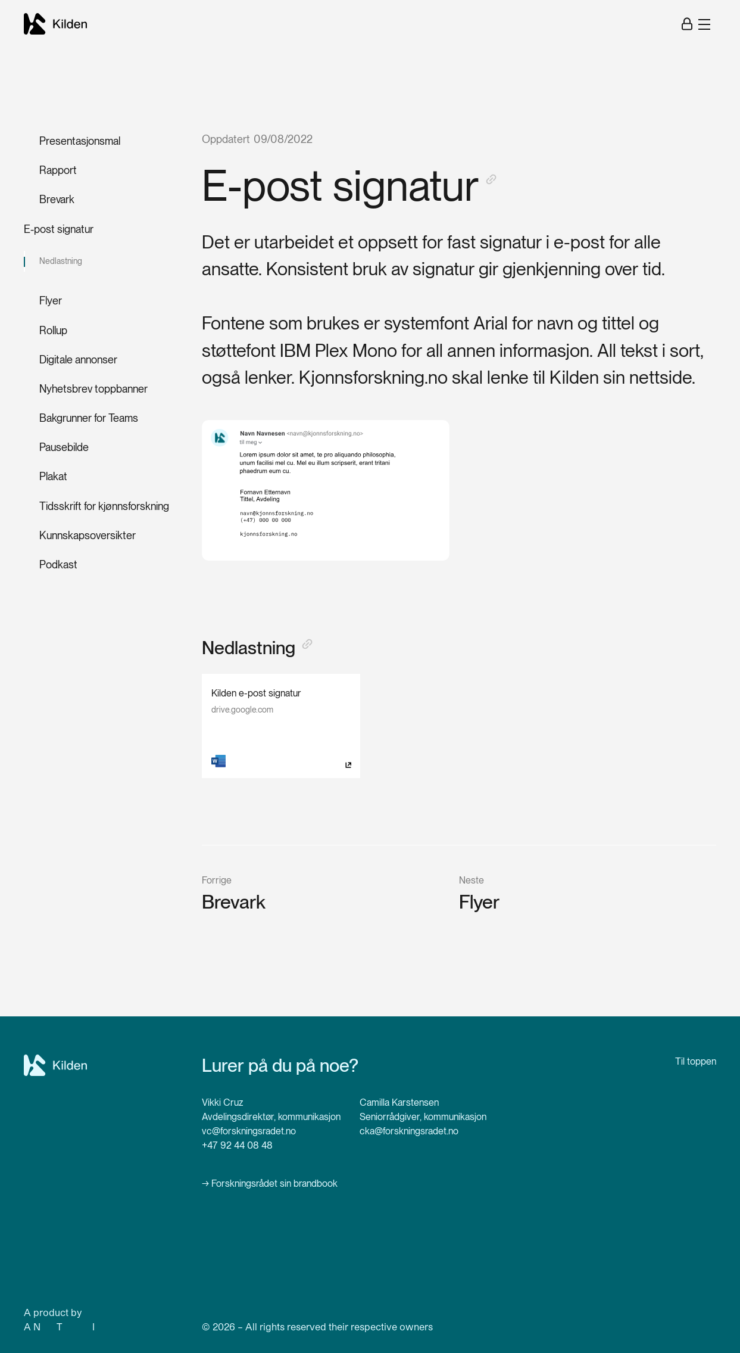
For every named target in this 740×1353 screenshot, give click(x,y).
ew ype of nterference (84, 1326)
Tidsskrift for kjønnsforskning (104, 506)
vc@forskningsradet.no (249, 1131)
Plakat (53, 476)
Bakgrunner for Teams (88, 418)
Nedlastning (60, 261)
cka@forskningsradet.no (409, 1131)
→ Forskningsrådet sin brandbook (270, 1183)
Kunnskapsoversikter (87, 535)
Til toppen (695, 1061)
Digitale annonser (78, 359)
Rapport (58, 170)
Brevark (56, 199)
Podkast (58, 564)
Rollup (53, 330)
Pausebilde (64, 447)
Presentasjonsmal (79, 141)
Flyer (50, 300)
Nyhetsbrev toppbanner (93, 388)
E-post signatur (58, 229)
